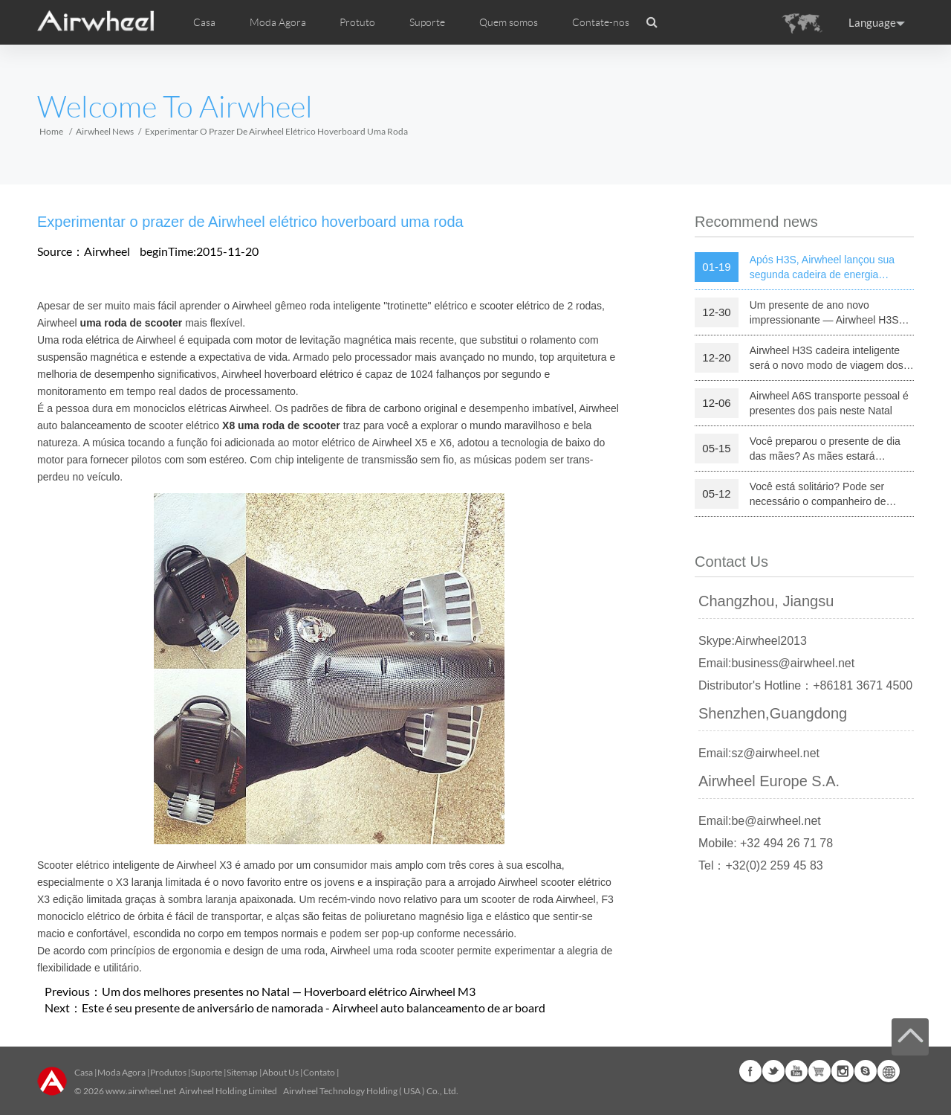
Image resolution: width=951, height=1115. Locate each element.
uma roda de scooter (131, 323)
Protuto (357, 22)
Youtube (796, 1071)
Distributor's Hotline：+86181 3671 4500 (805, 685)
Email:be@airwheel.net (759, 820)
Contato (319, 1072)
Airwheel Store (819, 1071)
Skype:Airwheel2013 (752, 640)
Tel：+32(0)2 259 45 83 (760, 865)
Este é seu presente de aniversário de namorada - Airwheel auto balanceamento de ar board (313, 1007)
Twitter (773, 1071)
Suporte (427, 22)
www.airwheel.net (141, 1090)
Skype (865, 1071)
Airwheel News (105, 131)
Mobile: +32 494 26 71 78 (765, 843)
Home (51, 131)
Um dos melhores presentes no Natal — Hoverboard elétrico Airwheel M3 (289, 991)
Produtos (168, 1072)
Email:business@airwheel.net (776, 663)
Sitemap (242, 1072)
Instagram (842, 1071)
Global (888, 1071)
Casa (204, 22)
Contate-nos (600, 22)
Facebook (750, 1071)
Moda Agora (121, 1072)
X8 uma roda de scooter (281, 425)
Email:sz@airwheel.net (758, 753)
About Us (280, 1072)
